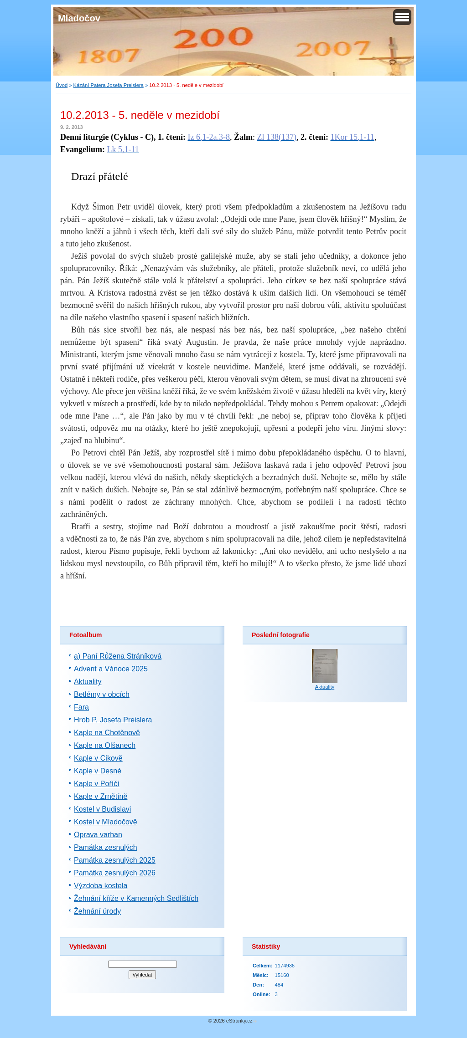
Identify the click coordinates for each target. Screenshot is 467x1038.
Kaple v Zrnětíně (100, 796)
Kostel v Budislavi (102, 809)
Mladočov (79, 18)
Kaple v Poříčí (96, 783)
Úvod (61, 85)
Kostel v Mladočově (105, 822)
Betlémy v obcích (102, 694)
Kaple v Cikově (98, 758)
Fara (81, 707)
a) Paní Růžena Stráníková (117, 656)
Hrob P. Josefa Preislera (113, 720)
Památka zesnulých (105, 847)
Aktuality (87, 681)
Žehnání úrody (97, 911)
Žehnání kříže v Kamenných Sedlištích (136, 898)
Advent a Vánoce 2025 (111, 669)
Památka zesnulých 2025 (115, 860)
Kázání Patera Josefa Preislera (108, 85)
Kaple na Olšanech (104, 745)
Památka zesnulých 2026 (115, 873)
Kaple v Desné (97, 771)
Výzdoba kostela (100, 886)
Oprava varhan (98, 835)
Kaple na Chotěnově (107, 732)
